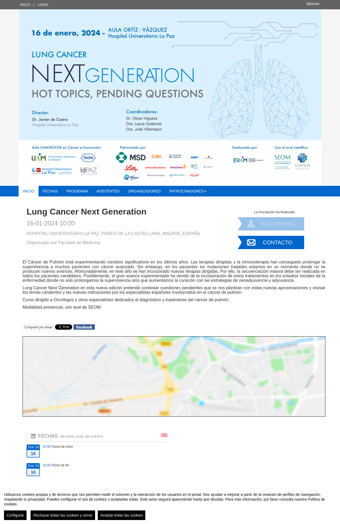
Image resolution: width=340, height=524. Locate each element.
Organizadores (144, 191)
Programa (77, 191)
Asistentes (108, 191)
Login (42, 5)
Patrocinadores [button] (187, 191)
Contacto (277, 242)
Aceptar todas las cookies (121, 515)
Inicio (25, 5)
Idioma (313, 4)
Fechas (50, 191)
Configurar (15, 515)
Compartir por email (38, 327)
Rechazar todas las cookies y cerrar (62, 515)
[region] (170, 504)
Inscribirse (278, 224)
